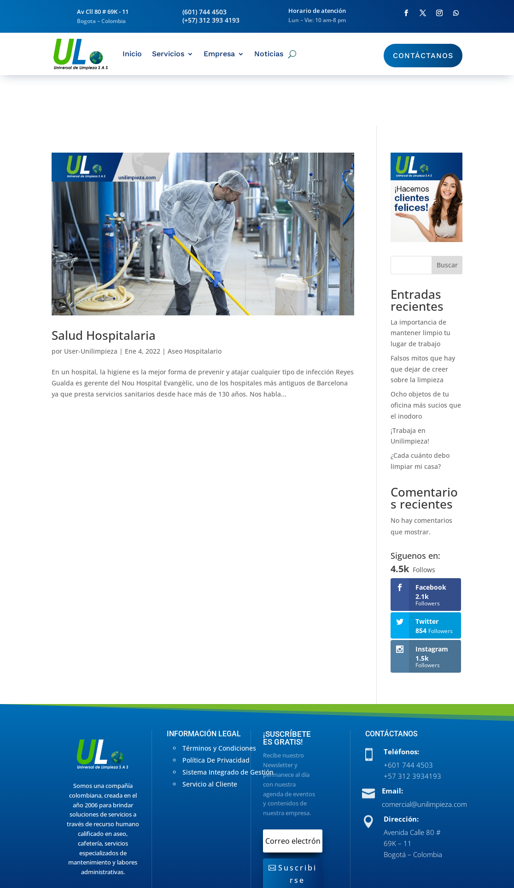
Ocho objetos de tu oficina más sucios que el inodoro (426, 354)
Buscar (447, 214)
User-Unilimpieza (90, 300)
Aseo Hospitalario (195, 300)
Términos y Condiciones (219, 697)
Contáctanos (423, 55)
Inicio (132, 53)
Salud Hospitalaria (104, 284)
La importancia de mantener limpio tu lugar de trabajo (420, 281)
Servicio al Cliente (209, 733)
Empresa (219, 53)
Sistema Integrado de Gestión (228, 721)
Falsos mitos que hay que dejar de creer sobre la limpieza (423, 318)
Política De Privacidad (216, 709)
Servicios (168, 53)
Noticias (268, 53)
